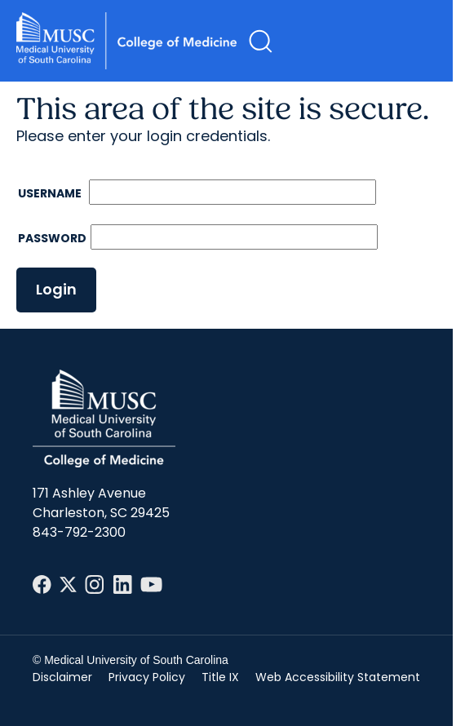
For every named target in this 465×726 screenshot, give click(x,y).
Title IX (220, 677)
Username (51, 193)
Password (52, 238)
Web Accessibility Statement (337, 677)
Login (56, 289)
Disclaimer (62, 677)
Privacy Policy (146, 677)
